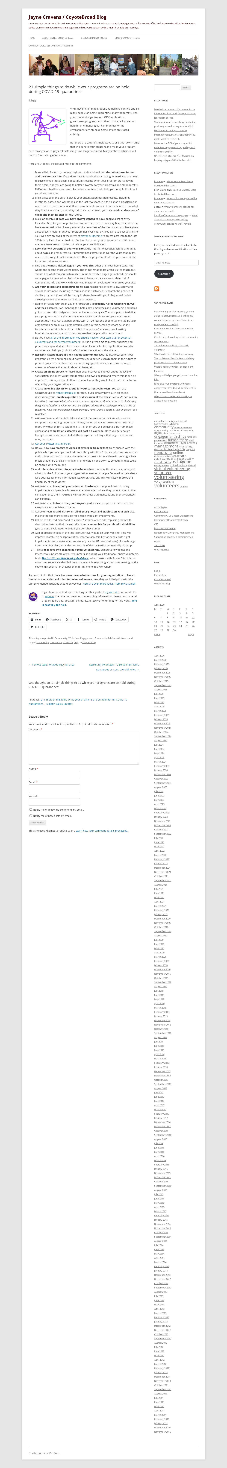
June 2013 (159, 1300)
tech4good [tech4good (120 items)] (181, 462)
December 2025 (162, 672)
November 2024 (162, 727)
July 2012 (158, 1347)
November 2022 (162, 825)
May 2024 (159, 753)
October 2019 (161, 978)
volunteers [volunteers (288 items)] (166, 485)
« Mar (157, 634)
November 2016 (162, 1126)
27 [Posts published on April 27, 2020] (155, 630)
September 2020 (162, 931)
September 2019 (162, 982)
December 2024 (162, 723)
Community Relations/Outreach (111, 638)
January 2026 (161, 668)
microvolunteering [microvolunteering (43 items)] (165, 449)
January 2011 (161, 1423)
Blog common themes (127, 37)
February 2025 (161, 715)
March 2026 (160, 659)
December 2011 (162, 1376)
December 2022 (162, 821)
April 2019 (159, 1003)
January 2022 (161, 863)
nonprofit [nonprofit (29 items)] (190, 449)
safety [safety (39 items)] (190, 458)
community (43, 642)
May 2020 (159, 948)
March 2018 (160, 1058)
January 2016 (161, 1168)
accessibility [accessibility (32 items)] (169, 421)
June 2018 (159, 1045)
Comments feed (162, 579)
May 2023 (159, 799)
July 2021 (158, 888)
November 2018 (162, 1024)
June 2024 (159, 749)
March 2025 (160, 710)
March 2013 (160, 1313)
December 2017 (162, 1071)
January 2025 (161, 719)
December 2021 (162, 867)
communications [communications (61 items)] (166, 423)
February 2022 (161, 859)
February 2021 (161, 910)
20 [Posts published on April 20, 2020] (155, 626)
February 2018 (161, 1062)
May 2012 (159, 1355)
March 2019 (160, 1007)
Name (33, 768)
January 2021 (161, 914)
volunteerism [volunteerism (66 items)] (164, 481)
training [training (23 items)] (157, 465)
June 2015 (159, 1198)
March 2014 (160, 1262)
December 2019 (162, 969)
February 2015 (161, 1215)
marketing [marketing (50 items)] (186, 446)
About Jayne (160, 507)
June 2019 (159, 995)
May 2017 (159, 1101)
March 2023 (160, 808)
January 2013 (161, 1321)
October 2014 (161, 1232)
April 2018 (159, 1054)
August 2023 (160, 787)
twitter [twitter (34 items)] (165, 465)
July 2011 (158, 1397)
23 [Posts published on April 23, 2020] (174, 626)
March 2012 (160, 1364)
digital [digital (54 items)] (158, 433)
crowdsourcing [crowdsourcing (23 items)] (161, 430)
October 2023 (161, 778)
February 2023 (161, 812)
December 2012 (162, 1325)
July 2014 (158, 1245)
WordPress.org (162, 583)
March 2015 (160, 1211)
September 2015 (162, 1185)
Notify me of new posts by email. (52, 815)
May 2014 (159, 1253)
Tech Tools (159, 545)
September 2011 (162, 1389)
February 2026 (161, 664)
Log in (157, 570)
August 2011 (160, 1393)
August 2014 (160, 1241)
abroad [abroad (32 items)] (158, 421)
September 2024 (162, 736)
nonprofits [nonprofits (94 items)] (163, 452)
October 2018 (161, 1028)
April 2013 (159, 1308)
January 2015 (161, 1219)
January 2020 (161, 965)
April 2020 (159, 952)
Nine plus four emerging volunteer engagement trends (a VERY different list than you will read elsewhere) (175, 388)
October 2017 (161, 1079)
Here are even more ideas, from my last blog (109, 583)
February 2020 (161, 961)
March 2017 (160, 1109)
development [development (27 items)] (186, 430)
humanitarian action (165, 528)
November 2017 (162, 1075)
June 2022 (159, 842)
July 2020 (158, 939)
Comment (35, 729)
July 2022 (158, 838)
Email (33, 782)
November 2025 (162, 676)
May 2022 (159, 846)
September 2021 (162, 880)
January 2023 (161, 816)
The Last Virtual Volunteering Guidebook (65, 558)
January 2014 (161, 1270)
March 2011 (160, 1414)
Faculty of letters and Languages (171, 215)
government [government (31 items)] (160, 440)
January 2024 (161, 770)
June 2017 (159, 1096)
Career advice (161, 511)
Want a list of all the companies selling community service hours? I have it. (176, 219)
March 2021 (160, 905)
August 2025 (160, 689)
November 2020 (162, 922)
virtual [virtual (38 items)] (192, 465)
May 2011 (159, 1406)
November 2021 (162, 872)
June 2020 (159, 944)
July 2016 (158, 1143)
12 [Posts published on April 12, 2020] (193, 617)
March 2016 (160, 1160)
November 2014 (162, 1228)
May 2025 (159, 702)
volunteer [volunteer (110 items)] (163, 472)
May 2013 (159, 1304)
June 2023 (159, 795)
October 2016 (161, 1130)
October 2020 (161, 927)
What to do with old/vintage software (173, 354)
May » (191, 634)
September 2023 (162, 782)
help (76, 642)
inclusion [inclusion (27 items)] (158, 442)
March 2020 (160, 956)
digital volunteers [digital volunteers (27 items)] (171, 433)
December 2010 (162, 1427)
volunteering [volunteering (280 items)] (169, 476)
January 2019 (161, 1016)
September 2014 (162, 1236)
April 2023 (159, 804)
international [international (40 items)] (171, 442)
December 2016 (162, 1122)
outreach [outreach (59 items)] (180, 456)
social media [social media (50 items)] (162, 462)
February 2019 (161, 1011)
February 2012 (161, 1368)
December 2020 (162, 918)
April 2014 (159, 1257)
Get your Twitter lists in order (52, 443)
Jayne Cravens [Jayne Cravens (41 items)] (188, 442)
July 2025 (158, 693)
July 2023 (158, 791)
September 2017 (162, 1084)
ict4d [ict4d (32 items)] (191, 440)
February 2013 (161, 1317)
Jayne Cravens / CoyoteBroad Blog (67, 17)
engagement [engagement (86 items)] (164, 436)
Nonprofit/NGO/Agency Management (174, 532)
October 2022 (161, 829)
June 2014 (159, 1249)
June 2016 (159, 1147)
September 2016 (162, 1134)
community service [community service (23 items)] (183, 427)
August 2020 (160, 935)
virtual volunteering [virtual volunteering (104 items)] (172, 468)
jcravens (158, 181)
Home (32, 37)
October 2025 (161, 681)
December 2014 (162, 1224)
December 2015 (162, 1173)
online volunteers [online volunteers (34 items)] (163, 456)
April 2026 (159, 655)
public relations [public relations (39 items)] (176, 458)
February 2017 (161, 1113)
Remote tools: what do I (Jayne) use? (51, 664)
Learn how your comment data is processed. (102, 830)
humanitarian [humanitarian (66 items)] (178, 440)
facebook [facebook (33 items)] (192, 436)
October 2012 (161, 1334)
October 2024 (161, 732)
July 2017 (158, 1092)
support (49, 596)
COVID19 (68, 642)
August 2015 (160, 1190)
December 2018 (162, 1020)
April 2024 (159, 757)
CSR (156, 524)
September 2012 (162, 1338)
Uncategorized (161, 549)
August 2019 (160, 986)
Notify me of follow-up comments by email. (58, 809)
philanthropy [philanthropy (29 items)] (160, 458)
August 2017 (160, 1088)
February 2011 (161, 1419)
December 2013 (162, 1274)
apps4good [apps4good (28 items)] (181, 421)
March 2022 (160, 855)
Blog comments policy (94, 37)
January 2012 (161, 1372)
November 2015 (162, 1177)
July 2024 (158, 744)
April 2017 (159, 1105)
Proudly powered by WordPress (44, 1453)
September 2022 (162, 833)
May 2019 (159, 999)
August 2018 (160, 1037)
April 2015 (159, 1207)
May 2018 (159, 1050)
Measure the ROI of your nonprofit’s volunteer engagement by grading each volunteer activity (174, 147)
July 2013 (158, 1296)
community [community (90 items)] (164, 426)
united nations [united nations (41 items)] (178, 465)
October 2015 (161, 1181)
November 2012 (162, 1330)
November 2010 (162, 1431)
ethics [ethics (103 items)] (180, 436)
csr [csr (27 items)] (170, 430)
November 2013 (162, 1279)
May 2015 (159, 1202)
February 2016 (161, 1164)
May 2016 (159, 1151)
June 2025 (159, 698)
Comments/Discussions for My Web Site (51, 45)
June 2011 (159, 1402)
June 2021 (159, 893)
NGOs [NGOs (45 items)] (181, 449)
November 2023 (162, 774)
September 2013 (162, 1287)
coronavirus (56, 642)
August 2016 (160, 1139)
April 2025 (159, 706)
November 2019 (162, 973)
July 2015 (158, 1194)
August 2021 (160, 884)
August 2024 (160, 740)
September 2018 (162, 1033)
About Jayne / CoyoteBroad (57, 37)
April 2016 (159, 1156)
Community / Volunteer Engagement (74, 638)
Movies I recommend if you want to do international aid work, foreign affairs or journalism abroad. (175, 113)
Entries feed (160, 575)
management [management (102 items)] (166, 446)
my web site (112, 592)
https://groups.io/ (66, 392)
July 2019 (158, 990)
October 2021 (161, 876)
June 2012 (159, 1351)
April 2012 (159, 1359)
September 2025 (162, 685)
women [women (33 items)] (184, 486)
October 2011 (161, 1385)
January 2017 (161, 1118)
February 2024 (161, 765)
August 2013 (160, 1291)
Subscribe (164, 274)
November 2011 (162, 1380)
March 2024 (160, 761)
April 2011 (159, 1410)
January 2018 (161, 1067)
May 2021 (159, 897)
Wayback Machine (91, 236)
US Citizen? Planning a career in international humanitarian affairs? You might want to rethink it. (174, 134)
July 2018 (158, 1041)
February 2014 (161, 1266)
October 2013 (161, 1283)
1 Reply (32, 100)
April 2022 (159, 850)
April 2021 (159, 901)
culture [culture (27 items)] (175, 430)
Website (33, 796)
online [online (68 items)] (178, 452)
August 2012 (160, 1342)
